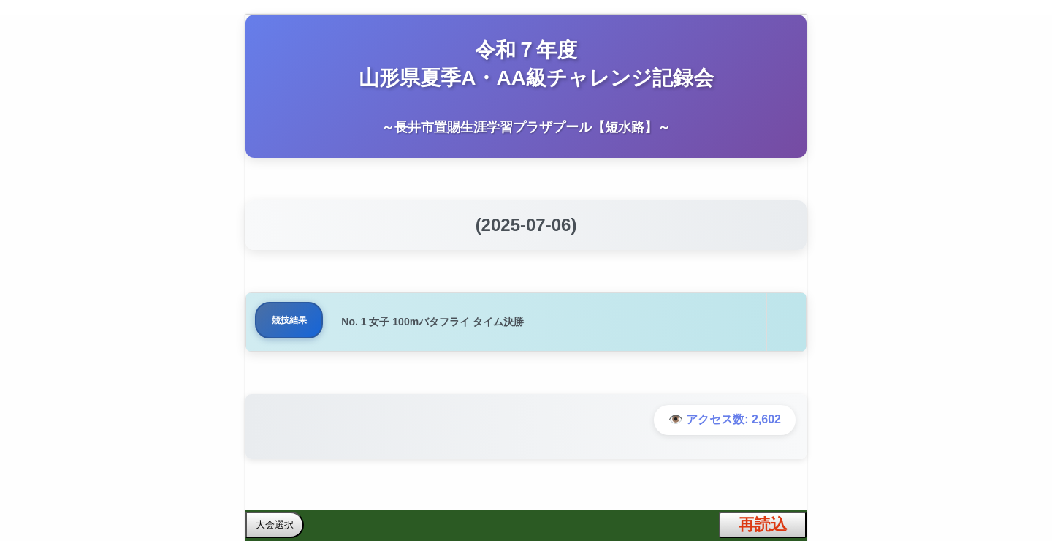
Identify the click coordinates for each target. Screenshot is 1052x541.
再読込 (763, 524)
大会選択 (275, 524)
